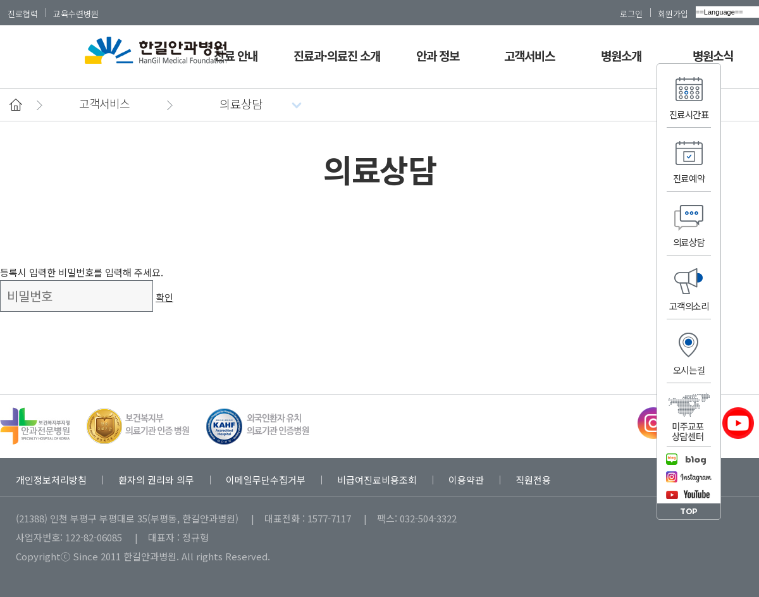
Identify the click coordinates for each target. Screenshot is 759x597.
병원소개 (621, 55)
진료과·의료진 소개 (337, 55)
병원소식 (713, 55)
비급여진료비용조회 (377, 479)
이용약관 (466, 479)
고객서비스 (529, 55)
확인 (164, 297)
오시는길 (689, 369)
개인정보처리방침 (51, 479)
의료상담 (689, 242)
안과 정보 (437, 55)
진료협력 (23, 13)
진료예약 (689, 178)
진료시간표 (689, 114)
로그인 (631, 13)
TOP (689, 511)
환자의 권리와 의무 (156, 479)
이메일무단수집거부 (265, 479)
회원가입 (673, 13)
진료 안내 (235, 55)
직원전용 (533, 479)
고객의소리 (689, 305)
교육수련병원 (76, 13)
